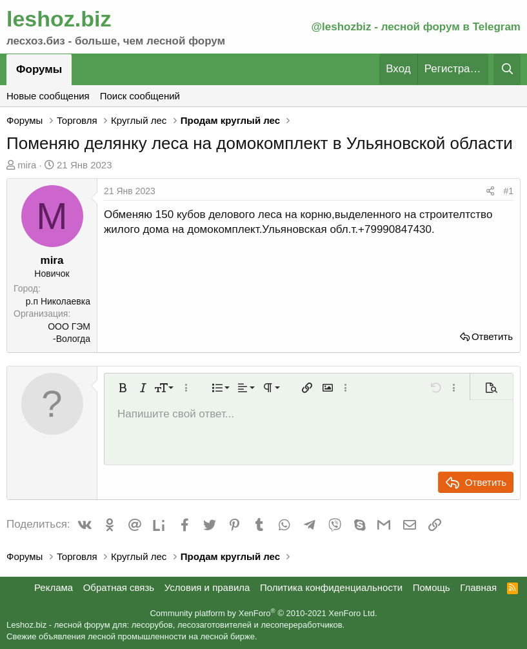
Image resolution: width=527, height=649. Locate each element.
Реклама (53, 587)
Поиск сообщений (140, 95)
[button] (122, 387)
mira (26, 164)
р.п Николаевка (58, 301)
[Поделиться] (490, 191)
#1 (508, 191)
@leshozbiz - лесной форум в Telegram (416, 27)
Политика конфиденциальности (331, 587)
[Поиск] (507, 69)
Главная (478, 587)
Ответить (492, 336)
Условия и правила (207, 587)
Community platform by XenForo (263, 613)
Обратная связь (119, 587)
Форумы (39, 69)
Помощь (431, 587)
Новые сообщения (48, 95)
